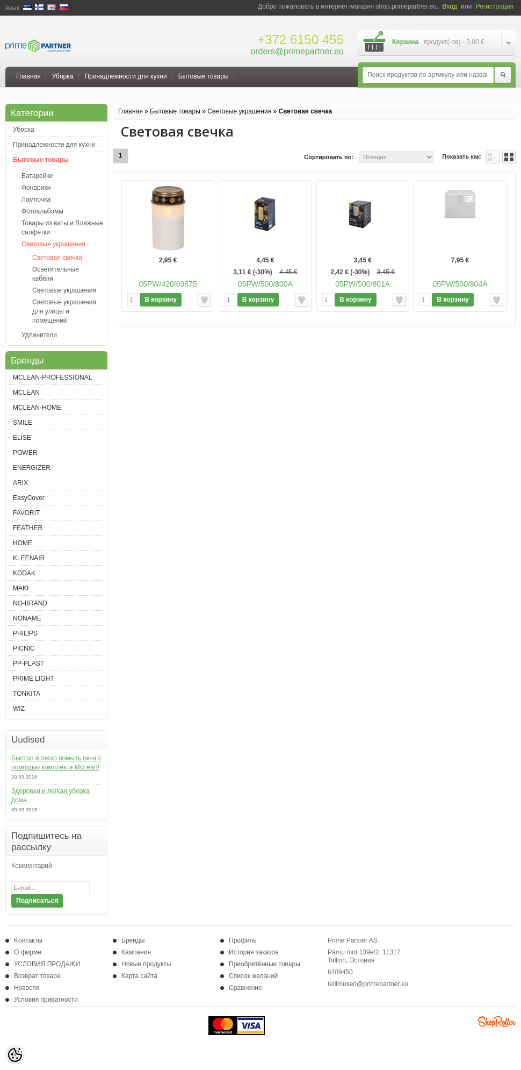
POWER (25, 452)
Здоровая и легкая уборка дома (50, 795)
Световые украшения (53, 244)
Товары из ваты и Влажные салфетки (62, 227)
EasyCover (29, 498)
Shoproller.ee (497, 1021)
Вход (450, 6)
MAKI (20, 588)
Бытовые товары (203, 76)
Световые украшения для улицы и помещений (64, 311)
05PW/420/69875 (168, 284)
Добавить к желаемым (204, 300)
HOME (22, 543)
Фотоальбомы (42, 211)
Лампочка (35, 199)
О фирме (27, 952)
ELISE (22, 437)
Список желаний (253, 976)
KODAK (24, 573)
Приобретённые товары (264, 964)
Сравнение (245, 987)
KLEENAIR (29, 558)
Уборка (63, 76)
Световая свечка (57, 257)
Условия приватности (46, 999)
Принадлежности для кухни (125, 76)
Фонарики (35, 187)
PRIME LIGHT (33, 678)
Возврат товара (37, 976)
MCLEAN (26, 392)
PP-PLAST (28, 663)
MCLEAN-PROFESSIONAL (52, 377)
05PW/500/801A (362, 284)
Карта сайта (139, 976)
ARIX (20, 483)
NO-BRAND (30, 603)
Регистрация (494, 6)
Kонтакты (28, 940)
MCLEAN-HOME (37, 407)
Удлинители (39, 335)
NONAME (27, 618)
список (493, 157)
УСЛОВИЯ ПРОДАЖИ (47, 964)
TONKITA (26, 693)
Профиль (243, 940)
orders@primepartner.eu (297, 51)
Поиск (503, 75)
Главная (28, 76)
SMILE (22, 422)
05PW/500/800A (265, 284)
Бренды (132, 940)
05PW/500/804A (460, 284)
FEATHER (27, 528)
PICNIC (24, 648)
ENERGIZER (31, 468)
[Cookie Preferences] (15, 1055)
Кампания (136, 952)
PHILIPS (25, 633)
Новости (26, 987)
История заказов (254, 952)
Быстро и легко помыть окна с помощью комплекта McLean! (56, 762)
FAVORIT (26, 513)
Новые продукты (146, 964)
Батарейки (37, 176)
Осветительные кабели (55, 274)
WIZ (19, 708)
